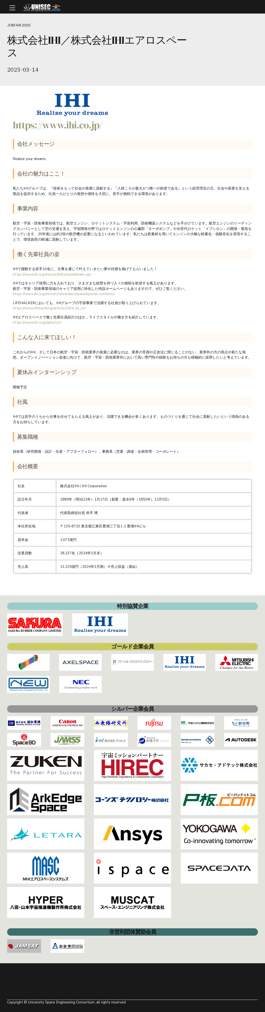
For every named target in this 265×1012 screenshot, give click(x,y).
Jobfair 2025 (19, 25)
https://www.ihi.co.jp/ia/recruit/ (37, 322)
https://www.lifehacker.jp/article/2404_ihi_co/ (49, 308)
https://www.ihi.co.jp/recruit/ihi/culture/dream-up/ (52, 274)
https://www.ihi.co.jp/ (57, 125)
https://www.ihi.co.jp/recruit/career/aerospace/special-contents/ (64, 294)
